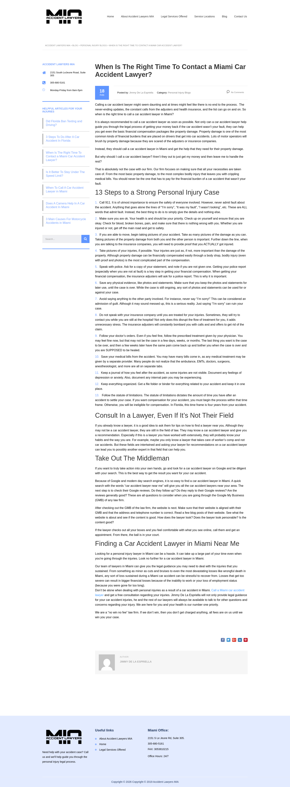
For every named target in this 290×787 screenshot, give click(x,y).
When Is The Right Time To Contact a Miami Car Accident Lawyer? (65, 156)
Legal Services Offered (173, 16)
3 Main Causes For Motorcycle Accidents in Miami (66, 221)
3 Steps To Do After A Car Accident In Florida (62, 139)
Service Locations (203, 16)
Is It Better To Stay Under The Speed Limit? (65, 174)
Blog (224, 16)
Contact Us (240, 16)
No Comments (235, 93)
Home (108, 16)
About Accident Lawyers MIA (135, 16)
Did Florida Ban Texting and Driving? (64, 123)
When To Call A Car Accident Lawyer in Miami (64, 189)
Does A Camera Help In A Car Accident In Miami (65, 205)
